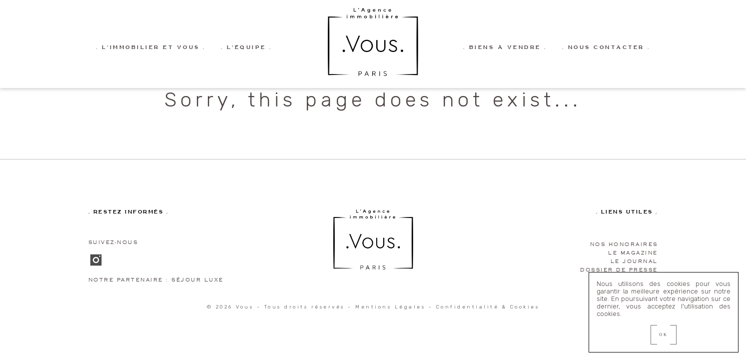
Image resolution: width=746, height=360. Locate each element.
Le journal (634, 261)
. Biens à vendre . (505, 47)
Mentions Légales (390, 307)
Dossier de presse (619, 269)
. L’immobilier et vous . (151, 47)
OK (663, 334)
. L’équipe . (246, 47)
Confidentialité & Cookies (488, 307)
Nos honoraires (624, 244)
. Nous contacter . (606, 47)
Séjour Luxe (197, 279)
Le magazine (633, 253)
